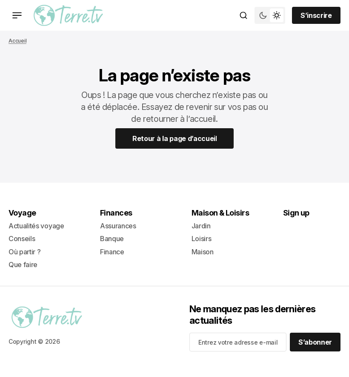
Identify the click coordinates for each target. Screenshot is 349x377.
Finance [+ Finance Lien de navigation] (112, 251)
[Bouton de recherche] (243, 15)
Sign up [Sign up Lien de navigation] (296, 212)
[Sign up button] (316, 15)
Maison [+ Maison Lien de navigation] (203, 251)
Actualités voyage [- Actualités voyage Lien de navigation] (36, 226)
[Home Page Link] (174, 138)
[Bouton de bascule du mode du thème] (270, 15)
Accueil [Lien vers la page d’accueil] (17, 40)
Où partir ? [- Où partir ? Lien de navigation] (24, 251)
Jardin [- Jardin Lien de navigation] (201, 226)
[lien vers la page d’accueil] (68, 15)
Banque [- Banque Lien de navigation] (112, 238)
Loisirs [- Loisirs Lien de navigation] (202, 238)
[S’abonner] (315, 342)
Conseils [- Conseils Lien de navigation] (22, 238)
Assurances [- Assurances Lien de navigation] (118, 226)
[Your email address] (237, 342)
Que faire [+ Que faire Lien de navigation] (23, 264)
